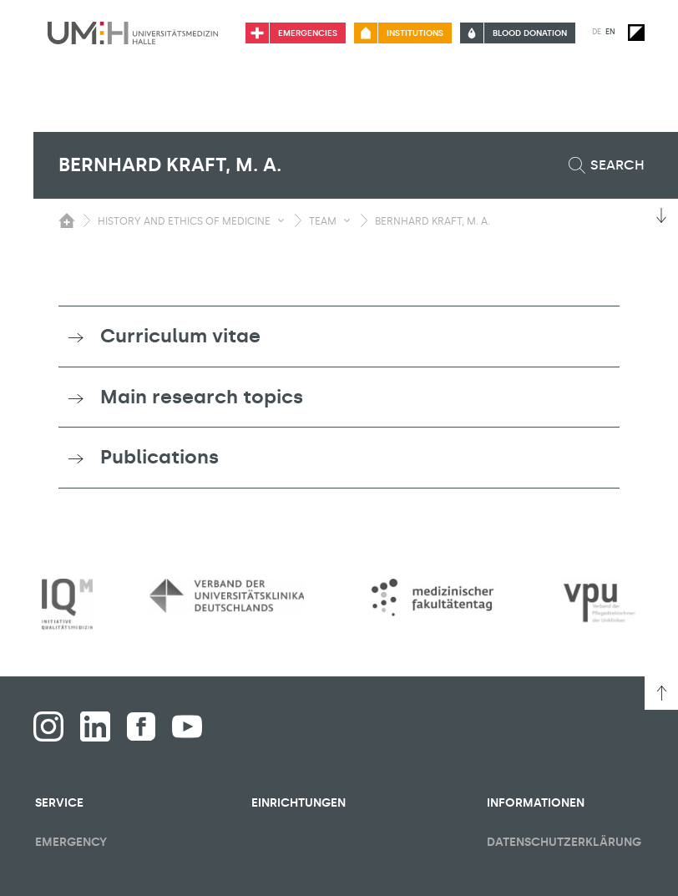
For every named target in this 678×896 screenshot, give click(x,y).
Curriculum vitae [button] (180, 335)
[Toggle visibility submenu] (281, 220)
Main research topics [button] (201, 396)
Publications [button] (159, 456)
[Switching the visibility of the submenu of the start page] (66, 220)
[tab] (339, 336)
